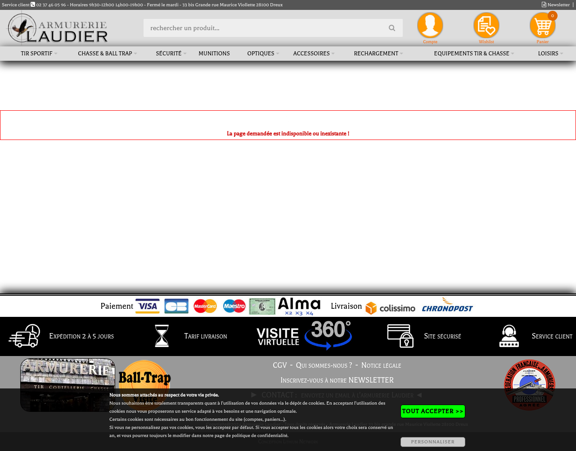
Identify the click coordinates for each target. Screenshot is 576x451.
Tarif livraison (183, 336)
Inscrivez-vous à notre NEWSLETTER (337, 380)
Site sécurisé (419, 336)
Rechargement (376, 53)
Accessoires (311, 53)
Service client (529, 336)
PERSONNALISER (432, 442)
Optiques (260, 53)
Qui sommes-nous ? (324, 365)
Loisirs (548, 53)
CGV (280, 365)
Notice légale (381, 365)
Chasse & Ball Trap (105, 53)
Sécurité (168, 53)
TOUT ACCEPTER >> (433, 411)
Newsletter (556, 5)
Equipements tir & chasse (472, 53)
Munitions (214, 53)
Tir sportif (37, 53)
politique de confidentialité (259, 435)
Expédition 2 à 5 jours (59, 336)
